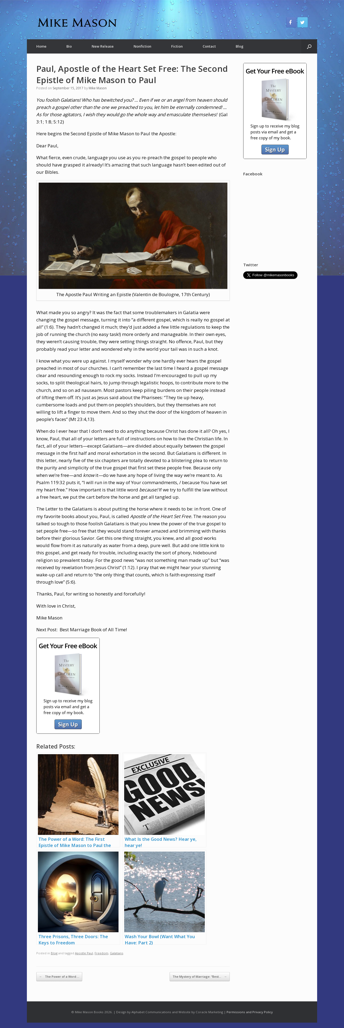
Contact (209, 46)
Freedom (101, 953)
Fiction (177, 46)
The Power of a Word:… (59, 976)
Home (41, 46)
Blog (239, 46)
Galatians (116, 953)
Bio (69, 46)
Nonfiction (142, 46)
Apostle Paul (84, 953)
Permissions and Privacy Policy (250, 1012)
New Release (103, 46)
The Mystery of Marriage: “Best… (200, 976)
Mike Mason (98, 88)
